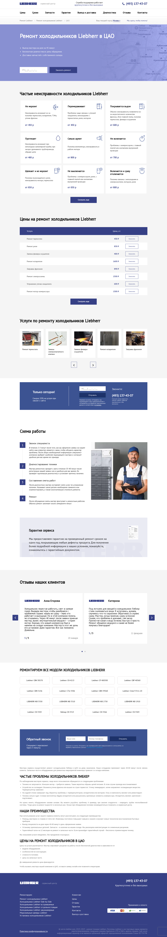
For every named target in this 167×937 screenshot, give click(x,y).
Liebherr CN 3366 (100, 712)
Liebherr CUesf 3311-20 (132, 691)
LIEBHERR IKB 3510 (67, 701)
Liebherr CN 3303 (35, 712)
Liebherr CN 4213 (67, 680)
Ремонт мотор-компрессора (38, 291)
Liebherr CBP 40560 (132, 680)
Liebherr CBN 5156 (34, 691)
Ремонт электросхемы (36, 276)
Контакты (142, 12)
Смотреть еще (83, 200)
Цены (22, 12)
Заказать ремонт (63, 70)
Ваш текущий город (108, 20)
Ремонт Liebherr (26, 20)
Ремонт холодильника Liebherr (34, 899)
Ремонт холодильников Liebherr (49, 20)
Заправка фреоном (35, 269)
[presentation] (74, 365)
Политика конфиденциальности (34, 931)
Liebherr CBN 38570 (34, 680)
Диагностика (109, 12)
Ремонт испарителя (34, 261)
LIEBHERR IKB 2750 (100, 701)
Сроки (35, 12)
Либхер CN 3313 (67, 712)
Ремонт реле (32, 246)
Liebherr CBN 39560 (100, 691)
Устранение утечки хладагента (39, 284)
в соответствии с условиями (94, 747)
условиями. (97, 405)
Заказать (131, 239)
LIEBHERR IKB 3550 (34, 701)
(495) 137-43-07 (134, 4)
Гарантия (66, 12)
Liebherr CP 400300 (100, 680)
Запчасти (49, 12)
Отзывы (127, 12)
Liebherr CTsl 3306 (67, 691)
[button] (82, 651)
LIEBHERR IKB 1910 (132, 701)
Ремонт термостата (34, 239)
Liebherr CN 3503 (132, 712)
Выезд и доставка (86, 12)
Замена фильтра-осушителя (38, 254)
